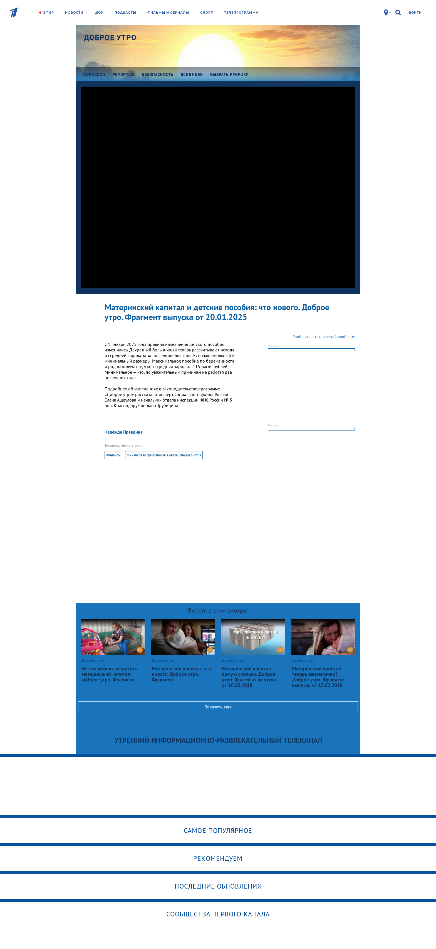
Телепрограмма (241, 12)
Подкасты (125, 12)
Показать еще (218, 707)
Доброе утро (110, 37)
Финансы (113, 455)
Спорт (206, 12)
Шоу (99, 12)
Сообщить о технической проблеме (324, 336)
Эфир (48, 12)
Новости (74, 12)
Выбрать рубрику (229, 74)
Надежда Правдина (124, 432)
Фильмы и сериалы (168, 12)
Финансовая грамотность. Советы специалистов (164, 455)
